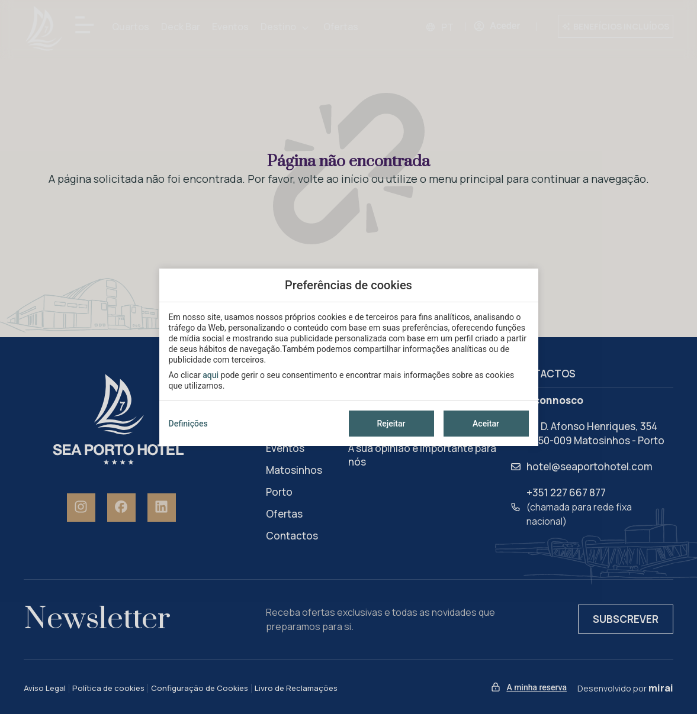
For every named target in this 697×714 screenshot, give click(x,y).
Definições (188, 423)
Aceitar (486, 423)
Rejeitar (391, 423)
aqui (211, 375)
